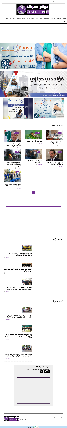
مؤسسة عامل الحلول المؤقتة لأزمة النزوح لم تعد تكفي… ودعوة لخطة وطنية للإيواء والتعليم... (18, 317)
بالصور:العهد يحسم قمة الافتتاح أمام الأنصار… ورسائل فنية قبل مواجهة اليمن (19, 254)
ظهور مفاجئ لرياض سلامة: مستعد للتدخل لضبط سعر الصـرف (13, 164)
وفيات (32, 18)
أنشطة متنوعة (46, 18)
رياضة (28, 18)
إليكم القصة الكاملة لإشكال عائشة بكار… (35, 162)
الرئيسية (64, 18)
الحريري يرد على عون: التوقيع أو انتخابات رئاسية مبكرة (55, 163)
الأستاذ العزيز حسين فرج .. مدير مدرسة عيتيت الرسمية (55, 143)
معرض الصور (8, 18)
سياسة (40, 18)
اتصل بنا (64, 22)
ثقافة (37, 18)
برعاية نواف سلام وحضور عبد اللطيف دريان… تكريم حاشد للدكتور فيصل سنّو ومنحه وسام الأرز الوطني (18, 336)
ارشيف (14, 18)
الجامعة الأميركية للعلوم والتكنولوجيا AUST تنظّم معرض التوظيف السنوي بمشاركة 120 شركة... (18, 288)
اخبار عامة (53, 18)
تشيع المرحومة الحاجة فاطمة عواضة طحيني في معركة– (13, 185)
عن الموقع (59, 18)
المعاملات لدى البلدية (21, 18)
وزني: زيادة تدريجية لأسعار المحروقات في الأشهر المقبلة (13, 145)
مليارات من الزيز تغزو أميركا (34, 141)
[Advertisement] (33, 33)
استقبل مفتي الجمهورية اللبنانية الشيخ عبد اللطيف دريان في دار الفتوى (18, 270)
